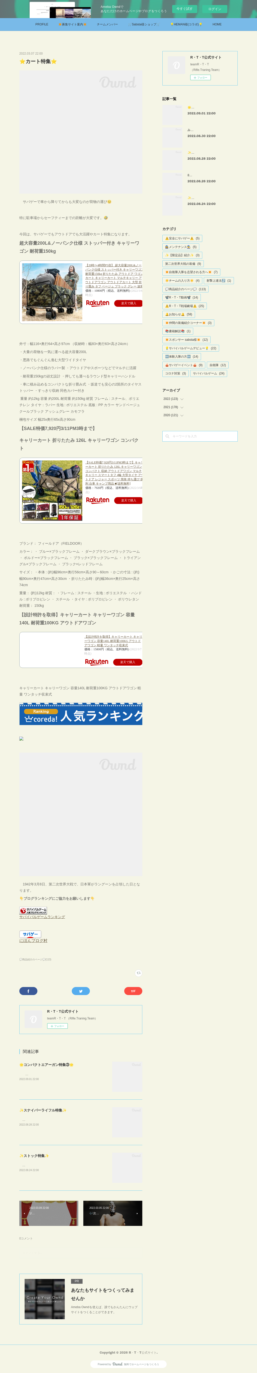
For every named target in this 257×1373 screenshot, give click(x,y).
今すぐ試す (184, 9)
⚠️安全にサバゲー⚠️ (182, 238)
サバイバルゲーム (208, 373)
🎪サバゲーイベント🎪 (184, 365)
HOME (217, 24)
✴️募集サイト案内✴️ (72, 24)
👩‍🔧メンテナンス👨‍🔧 (181, 247)
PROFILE (41, 24)
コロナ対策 (175, 373)
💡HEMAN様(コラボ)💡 (186, 24)
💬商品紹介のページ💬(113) (35, 959)
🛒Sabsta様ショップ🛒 (144, 24)
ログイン (214, 9)
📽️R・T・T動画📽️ (181, 297)
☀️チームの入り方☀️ (182, 280)
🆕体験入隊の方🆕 (181, 356)
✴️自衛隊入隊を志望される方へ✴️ (191, 272)
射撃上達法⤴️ (219, 280)
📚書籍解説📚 (177, 331)
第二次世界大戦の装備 (183, 264)
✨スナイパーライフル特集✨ (43, 1110)
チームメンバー (107, 24)
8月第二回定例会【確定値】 (206, 175)
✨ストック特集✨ (34, 1156)
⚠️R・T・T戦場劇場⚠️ (184, 306)
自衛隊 (218, 365)
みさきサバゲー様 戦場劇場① (208, 130)
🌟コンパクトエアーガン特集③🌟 (46, 1065)
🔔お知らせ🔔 (178, 314)
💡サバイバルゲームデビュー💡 (190, 348)
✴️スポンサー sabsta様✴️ (186, 339)
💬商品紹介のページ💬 (185, 289)
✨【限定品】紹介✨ (182, 255)
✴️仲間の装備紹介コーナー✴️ (188, 323)
